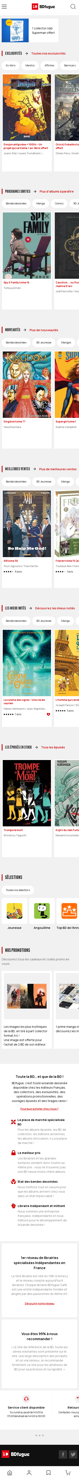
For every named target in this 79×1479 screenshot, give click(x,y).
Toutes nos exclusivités (48, 53)
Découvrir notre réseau (39, 1303)
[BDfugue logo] (43, 6)
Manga (40, 203)
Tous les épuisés (53, 747)
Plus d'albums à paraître (57, 191)
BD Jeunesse (43, 342)
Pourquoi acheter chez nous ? (39, 1109)
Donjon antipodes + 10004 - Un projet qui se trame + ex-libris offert (26, 146)
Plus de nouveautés (43, 330)
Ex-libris (10, 65)
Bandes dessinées (16, 203)
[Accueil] (9, 1472)
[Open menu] (4, 6)
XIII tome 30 (11, 561)
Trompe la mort (13, 830)
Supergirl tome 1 (66, 421)
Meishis (30, 65)
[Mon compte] (29, 1472)
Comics (59, 203)
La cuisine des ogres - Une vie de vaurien (24, 701)
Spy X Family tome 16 (16, 282)
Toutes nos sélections (18, 890)
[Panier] (68, 1472)
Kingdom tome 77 (14, 421)
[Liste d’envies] (48, 1472)
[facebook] (63, 1454)
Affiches (49, 65)
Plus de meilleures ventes (57, 469)
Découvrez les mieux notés (55, 608)
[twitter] (73, 1454)
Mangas (66, 342)
